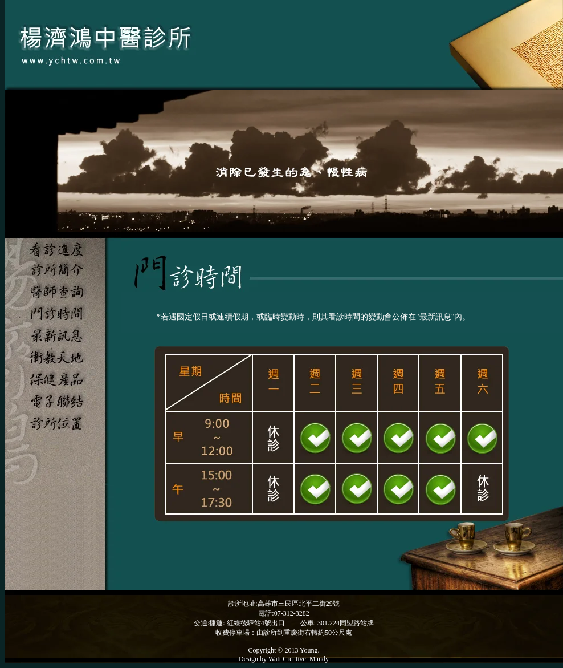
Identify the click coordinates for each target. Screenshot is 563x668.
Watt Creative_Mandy (298, 659)
